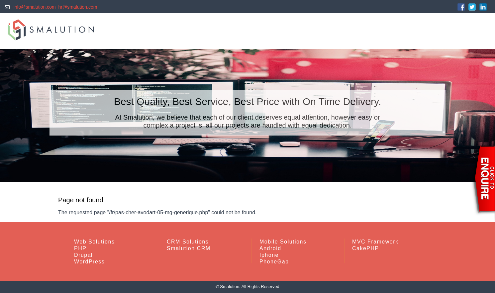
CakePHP (365, 248)
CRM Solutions (188, 241)
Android (270, 248)
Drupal (83, 255)
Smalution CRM (189, 248)
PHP (80, 248)
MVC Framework (375, 241)
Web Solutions (94, 241)
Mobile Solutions (282, 241)
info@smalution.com (33, 7)
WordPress (89, 261)
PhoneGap (274, 261)
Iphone (269, 255)
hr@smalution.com (77, 7)
